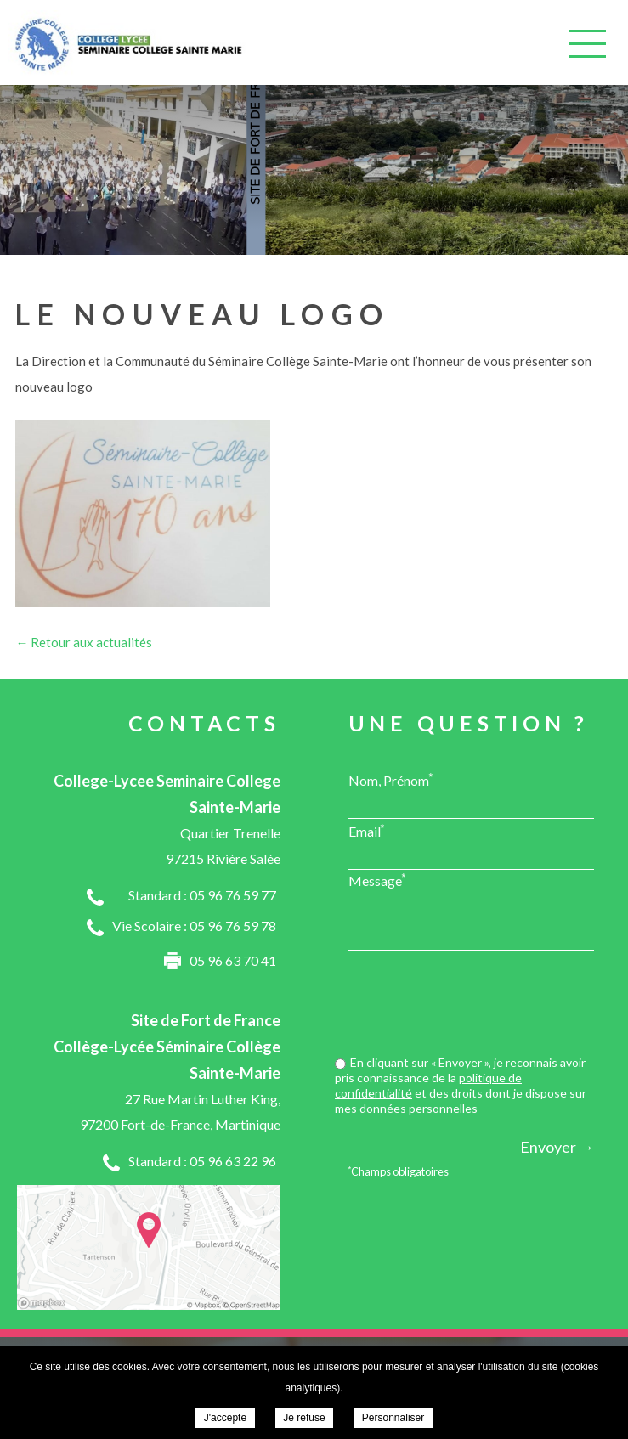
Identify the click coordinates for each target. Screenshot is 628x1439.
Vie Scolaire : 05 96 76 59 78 (194, 925)
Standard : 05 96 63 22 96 (202, 1161)
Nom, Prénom (390, 779)
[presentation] (465, 1005)
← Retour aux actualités (83, 642)
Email (366, 830)
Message (377, 880)
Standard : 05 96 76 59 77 (202, 895)
